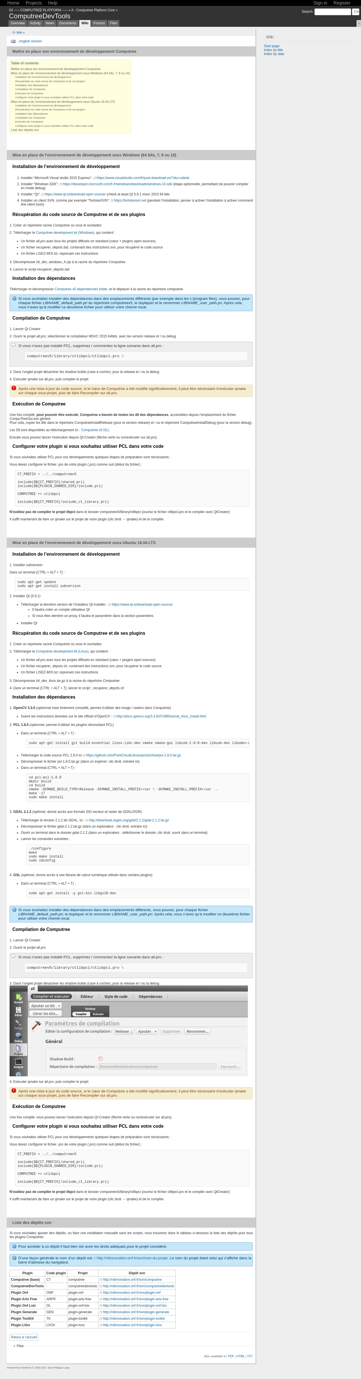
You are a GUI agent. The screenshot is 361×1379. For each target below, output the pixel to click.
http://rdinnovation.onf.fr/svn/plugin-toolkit (134, 1319)
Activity (35, 23)
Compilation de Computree (30, 89)
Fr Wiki (17, 32)
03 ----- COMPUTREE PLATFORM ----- (38, 10)
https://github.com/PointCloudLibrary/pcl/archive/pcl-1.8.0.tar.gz (133, 755)
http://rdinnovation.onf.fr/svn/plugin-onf (131, 1293)
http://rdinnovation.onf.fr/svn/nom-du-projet (132, 1258)
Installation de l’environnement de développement (43, 77)
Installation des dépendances (31, 85)
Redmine (26, 1367)
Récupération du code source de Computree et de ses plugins (50, 81)
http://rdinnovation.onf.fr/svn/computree (132, 1280)
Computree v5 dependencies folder (81, 289)
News (50, 23)
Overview (18, 23)
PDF (231, 1356)
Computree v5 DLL (95, 430)
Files (113, 23)
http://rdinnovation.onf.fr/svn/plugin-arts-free (135, 1299)
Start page (271, 46)
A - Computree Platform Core (93, 10)
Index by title (273, 50)
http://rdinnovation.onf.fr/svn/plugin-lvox (132, 1325)
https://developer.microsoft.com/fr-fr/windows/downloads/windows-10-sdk (117, 184)
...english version (29, 41)
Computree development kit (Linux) (62, 651)
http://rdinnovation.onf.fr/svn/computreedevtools (138, 1286)
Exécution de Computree (29, 93)
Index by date (274, 54)
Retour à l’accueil (24, 1337)
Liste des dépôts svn (25, 130)
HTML (240, 1356)
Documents (67, 23)
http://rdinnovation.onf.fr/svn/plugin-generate (136, 1312)
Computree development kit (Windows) (65, 233)
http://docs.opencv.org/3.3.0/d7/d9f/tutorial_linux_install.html (161, 716)
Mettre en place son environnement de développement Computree (56, 69)
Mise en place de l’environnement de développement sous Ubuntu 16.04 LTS (63, 101)
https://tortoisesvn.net (130, 200)
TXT (250, 1356)
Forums (99, 23)
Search (307, 12)
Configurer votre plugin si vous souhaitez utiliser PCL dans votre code (54, 97)
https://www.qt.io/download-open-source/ (75, 194)
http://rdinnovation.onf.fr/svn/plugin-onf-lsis (134, 1306)
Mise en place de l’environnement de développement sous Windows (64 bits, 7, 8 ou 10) (70, 73)
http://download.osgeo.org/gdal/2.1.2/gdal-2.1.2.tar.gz (129, 820)
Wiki (85, 23)
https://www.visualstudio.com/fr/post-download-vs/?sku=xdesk (143, 178)
